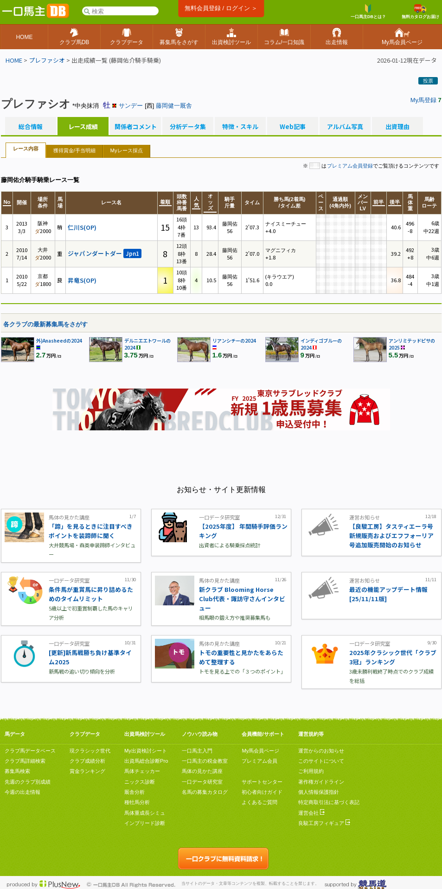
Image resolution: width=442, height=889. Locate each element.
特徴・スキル (240, 127)
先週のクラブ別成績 (28, 782)
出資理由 (397, 127)
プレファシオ (47, 60)
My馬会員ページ (260, 750)
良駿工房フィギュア (324, 823)
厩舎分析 (134, 792)
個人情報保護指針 (318, 792)
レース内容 (25, 148)
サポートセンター (262, 782)
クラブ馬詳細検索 (25, 761)
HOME (14, 60)
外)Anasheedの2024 (59, 340)
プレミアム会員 (259, 761)
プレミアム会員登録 (350, 166)
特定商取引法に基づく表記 (328, 802)
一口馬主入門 (197, 750)
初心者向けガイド (262, 792)
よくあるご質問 (259, 802)
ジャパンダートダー (104, 253)
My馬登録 (423, 100)
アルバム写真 (345, 127)
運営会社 (311, 813)
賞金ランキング (87, 771)
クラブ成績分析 (87, 761)
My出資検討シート (145, 750)
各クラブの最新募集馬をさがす (45, 324)
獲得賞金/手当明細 (74, 150)
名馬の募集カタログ (205, 792)
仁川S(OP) (82, 227)
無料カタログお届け (420, 11)
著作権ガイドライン (321, 782)
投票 (428, 81)
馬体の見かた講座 (202, 771)
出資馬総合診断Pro (146, 761)
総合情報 (31, 127)
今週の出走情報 (22, 792)
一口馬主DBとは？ (368, 11)
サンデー (131, 105)
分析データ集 (188, 127)
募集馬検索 (17, 771)
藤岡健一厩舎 (174, 105)
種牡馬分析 (137, 802)
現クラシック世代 (90, 750)
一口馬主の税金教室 (205, 761)
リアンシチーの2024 (234, 340)
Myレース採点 (126, 150)
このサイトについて (321, 761)
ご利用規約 (311, 771)
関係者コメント (135, 127)
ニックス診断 (139, 782)
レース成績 (83, 127)
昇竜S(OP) (82, 280)
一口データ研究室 (202, 782)
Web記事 (293, 127)
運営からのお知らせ (321, 750)
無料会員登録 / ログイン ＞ (221, 8)
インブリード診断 (144, 823)
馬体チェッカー (142, 771)
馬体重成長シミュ (144, 813)
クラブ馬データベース (30, 750)
